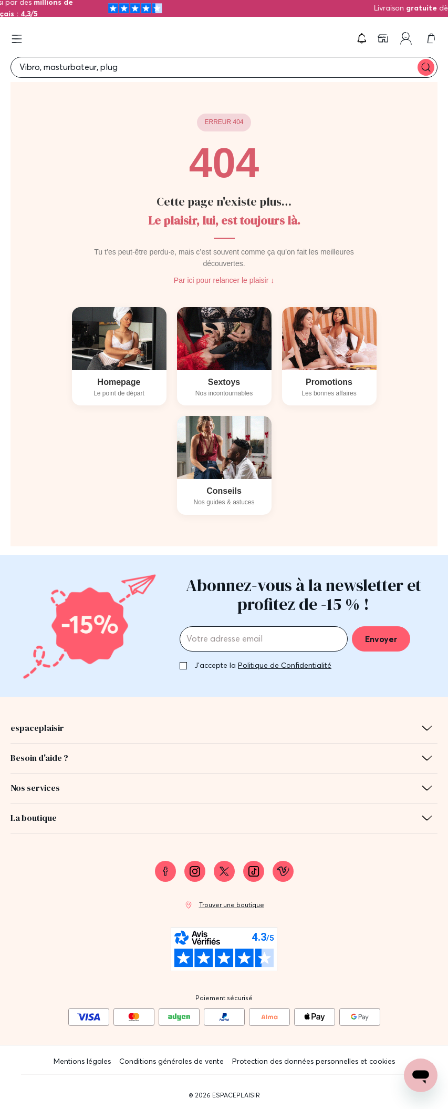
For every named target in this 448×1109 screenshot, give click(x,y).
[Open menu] (17, 39)
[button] (362, 38)
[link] (384, 38)
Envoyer (381, 639)
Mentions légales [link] (82, 1061)
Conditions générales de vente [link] (171, 1061)
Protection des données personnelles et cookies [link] (313, 1061)
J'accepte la (262, 665)
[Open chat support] (420, 1075)
